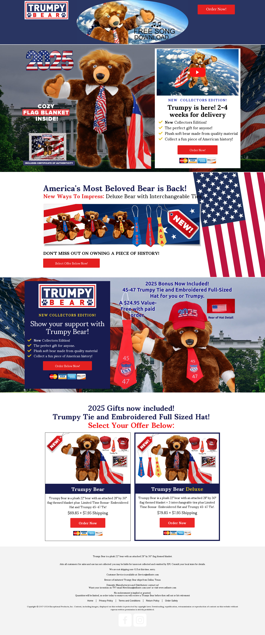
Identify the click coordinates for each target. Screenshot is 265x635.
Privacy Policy (106, 600)
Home (90, 600)
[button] (216, 9)
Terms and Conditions (129, 600)
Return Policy (152, 600)
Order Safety (171, 600)
